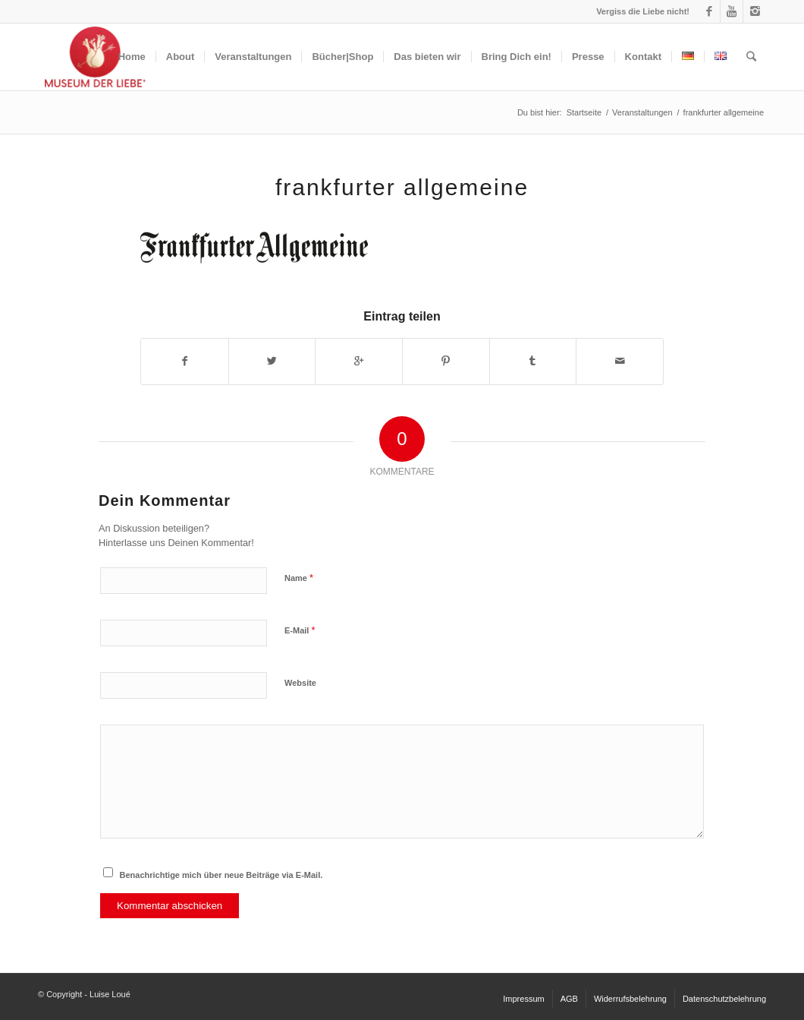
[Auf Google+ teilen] (359, 361)
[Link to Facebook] (709, 11)
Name (298, 577)
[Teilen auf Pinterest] (446, 361)
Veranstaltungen (642, 112)
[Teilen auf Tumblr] (533, 361)
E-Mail (300, 630)
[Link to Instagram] (754, 11)
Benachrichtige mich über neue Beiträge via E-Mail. (221, 874)
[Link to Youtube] (732, 11)
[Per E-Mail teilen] (619, 361)
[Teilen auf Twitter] (272, 361)
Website (300, 682)
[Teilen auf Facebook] (184, 361)
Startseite (584, 112)
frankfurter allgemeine (402, 187)
